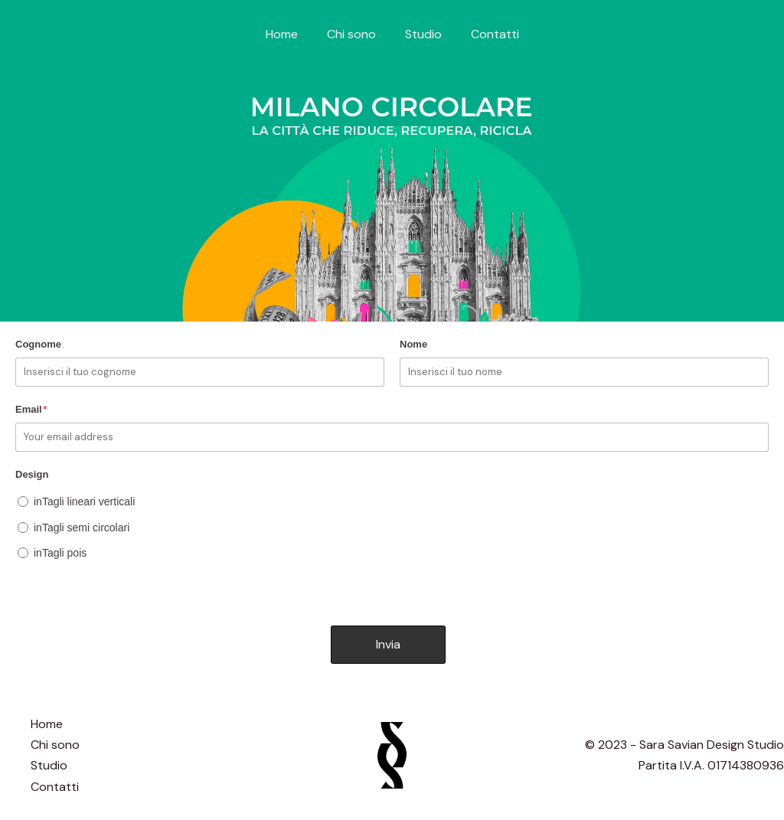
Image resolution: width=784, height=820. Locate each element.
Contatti (488, 34)
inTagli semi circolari (81, 527)
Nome (413, 344)
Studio (421, 34)
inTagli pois (60, 553)
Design (31, 474)
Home (289, 34)
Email (31, 409)
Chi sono (353, 34)
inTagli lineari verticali (84, 501)
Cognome (38, 344)
